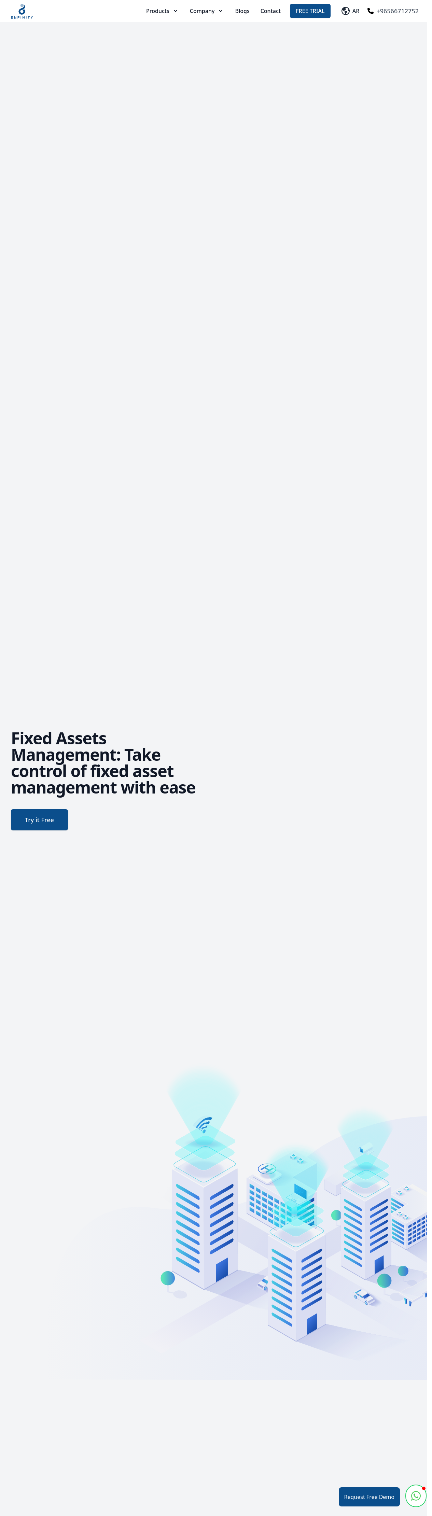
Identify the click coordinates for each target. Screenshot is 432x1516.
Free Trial (310, 11)
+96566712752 (393, 11)
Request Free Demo (369, 1497)
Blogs (242, 11)
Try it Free (39, 820)
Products (162, 11)
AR (351, 11)
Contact (271, 11)
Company (207, 11)
